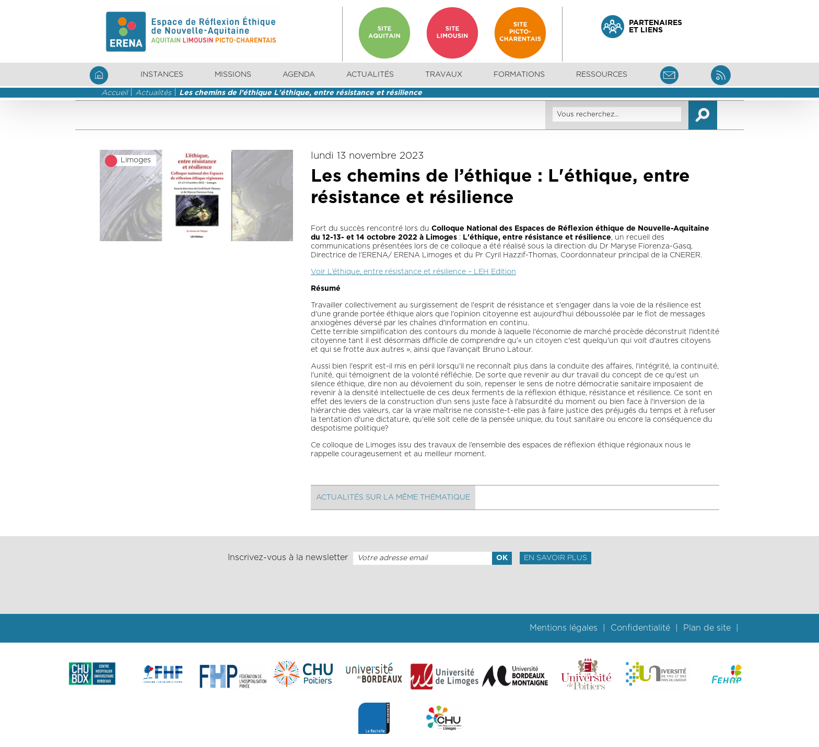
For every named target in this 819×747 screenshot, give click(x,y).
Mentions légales (564, 628)
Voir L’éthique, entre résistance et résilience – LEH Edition (413, 272)
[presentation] (409, 589)
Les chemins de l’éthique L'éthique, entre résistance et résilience (300, 93)
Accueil (114, 93)
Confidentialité (640, 628)
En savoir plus (555, 558)
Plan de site (707, 628)
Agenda (299, 74)
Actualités (370, 74)
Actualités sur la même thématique (393, 497)
